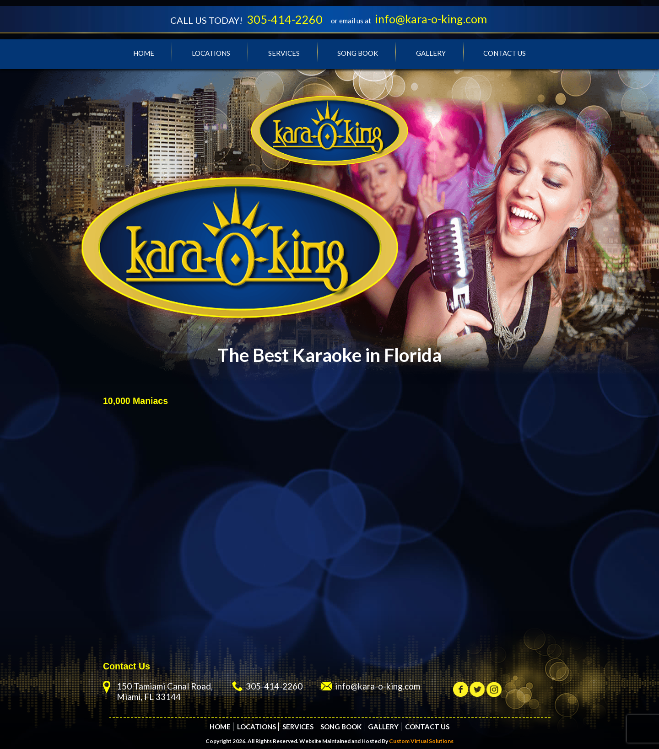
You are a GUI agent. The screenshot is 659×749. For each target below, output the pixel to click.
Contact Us (504, 53)
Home (143, 53)
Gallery (431, 53)
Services (284, 53)
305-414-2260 (285, 19)
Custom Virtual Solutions (421, 741)
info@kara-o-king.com (431, 19)
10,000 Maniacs (135, 401)
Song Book (357, 53)
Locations (211, 53)
